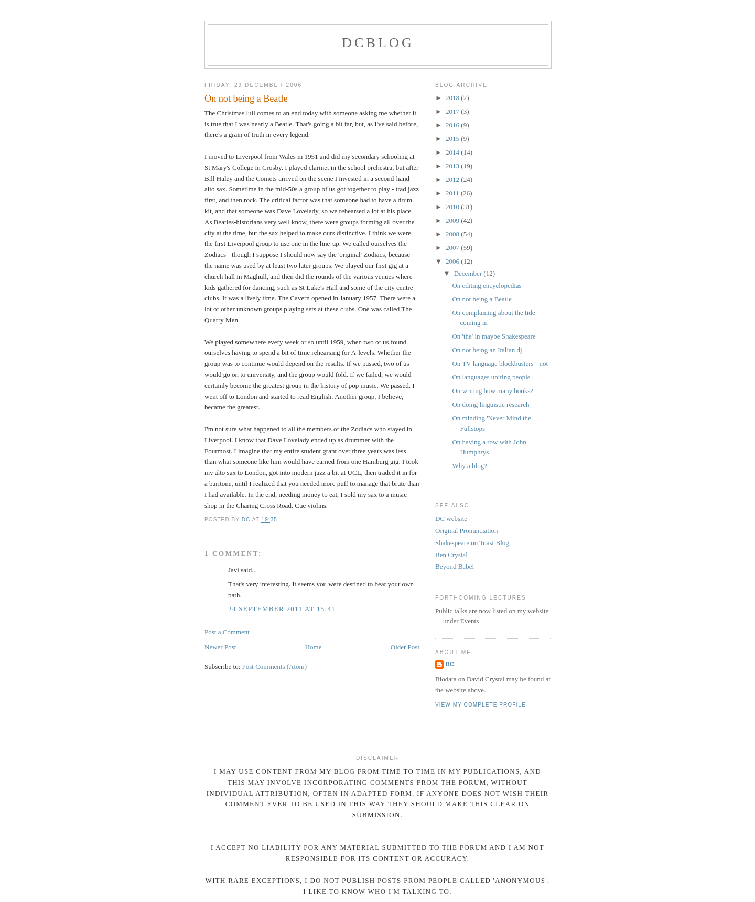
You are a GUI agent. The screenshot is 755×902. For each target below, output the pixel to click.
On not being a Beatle (481, 299)
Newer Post (220, 647)
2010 (453, 207)
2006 (453, 261)
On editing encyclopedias (486, 285)
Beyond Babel (454, 566)
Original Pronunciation (466, 531)
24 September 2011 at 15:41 (282, 609)
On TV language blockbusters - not (500, 363)
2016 (453, 125)
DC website (451, 519)
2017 (453, 111)
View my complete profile (480, 705)
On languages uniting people (491, 377)
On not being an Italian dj (487, 350)
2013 (453, 166)
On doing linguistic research (490, 404)
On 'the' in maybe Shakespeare (493, 336)
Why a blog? (469, 466)
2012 (453, 179)
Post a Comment (227, 632)
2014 (453, 152)
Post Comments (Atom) (274, 666)
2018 (453, 98)
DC (450, 664)
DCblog (378, 42)
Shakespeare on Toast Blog (472, 543)
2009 (453, 220)
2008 (453, 234)
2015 (453, 139)
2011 (453, 193)
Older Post (405, 647)
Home (313, 647)
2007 (453, 248)
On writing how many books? (492, 391)
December (469, 273)
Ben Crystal (451, 555)
